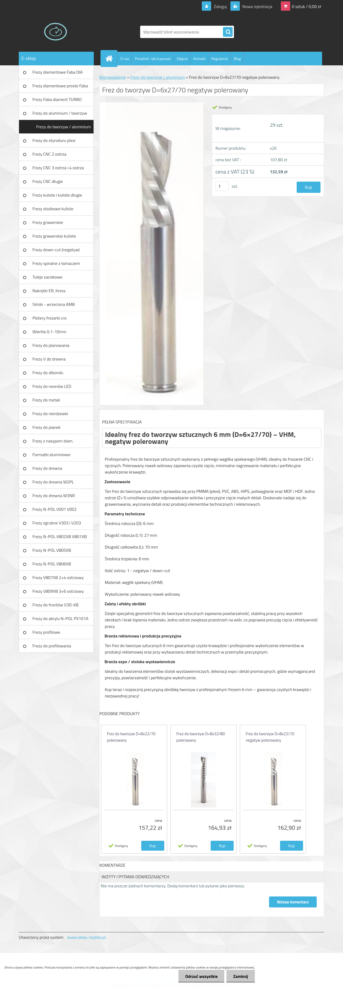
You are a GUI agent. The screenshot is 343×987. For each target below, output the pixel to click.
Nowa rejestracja (256, 6)
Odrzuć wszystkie (201, 976)
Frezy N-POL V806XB (51, 564)
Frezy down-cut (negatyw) (56, 249)
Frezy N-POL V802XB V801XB (59, 536)
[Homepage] (111, 58)
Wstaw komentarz (293, 902)
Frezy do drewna (47, 468)
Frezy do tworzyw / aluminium (63, 126)
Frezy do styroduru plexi (54, 140)
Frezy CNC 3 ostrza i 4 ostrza (58, 167)
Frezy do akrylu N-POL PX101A (60, 618)
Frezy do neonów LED (51, 386)
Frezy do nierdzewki (50, 413)
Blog (237, 58)
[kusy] (222, 186)
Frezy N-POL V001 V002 (54, 509)
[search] (228, 32)
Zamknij (240, 976)
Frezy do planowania (50, 345)
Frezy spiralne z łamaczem (56, 263)
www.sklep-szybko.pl (86, 937)
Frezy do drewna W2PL (53, 482)
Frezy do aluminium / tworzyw (59, 113)
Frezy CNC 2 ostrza (49, 154)
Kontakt (199, 58)
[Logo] (55, 31)
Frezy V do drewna (49, 359)
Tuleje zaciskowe (47, 277)
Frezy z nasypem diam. (52, 441)
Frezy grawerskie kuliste (54, 236)
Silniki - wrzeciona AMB (53, 304)
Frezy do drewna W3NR (53, 495)
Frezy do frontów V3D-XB (55, 605)
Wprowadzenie (112, 77)
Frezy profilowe (46, 632)
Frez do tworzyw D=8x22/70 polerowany (131, 737)
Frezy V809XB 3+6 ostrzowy (58, 591)
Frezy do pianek (46, 427)
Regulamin (219, 58)
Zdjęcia (182, 58)
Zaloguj (220, 6)
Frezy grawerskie (47, 222)
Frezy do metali (46, 400)
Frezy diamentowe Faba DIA (57, 72)
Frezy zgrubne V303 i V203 (56, 523)
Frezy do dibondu (47, 372)
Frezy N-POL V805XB (51, 550)
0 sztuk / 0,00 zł (306, 6)
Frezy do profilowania (51, 646)
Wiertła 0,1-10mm (49, 331)
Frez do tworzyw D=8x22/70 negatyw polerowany (270, 737)
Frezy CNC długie (47, 181)
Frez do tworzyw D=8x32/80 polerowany (200, 737)
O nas (124, 58)
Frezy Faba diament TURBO (57, 99)
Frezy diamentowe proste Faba (60, 85)
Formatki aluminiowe (51, 454)
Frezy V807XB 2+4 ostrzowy (58, 577)
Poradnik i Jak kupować (153, 58)
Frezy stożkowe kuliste (52, 208)
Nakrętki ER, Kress (48, 290)
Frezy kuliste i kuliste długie (57, 195)
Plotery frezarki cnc (49, 318)
